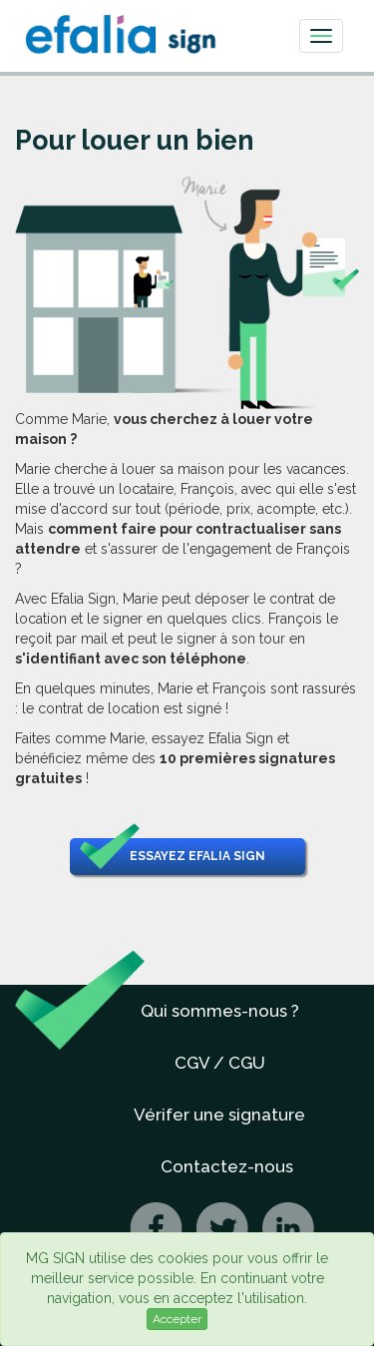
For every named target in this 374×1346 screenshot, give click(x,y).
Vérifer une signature (219, 1114)
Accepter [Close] (177, 1319)
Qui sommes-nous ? (220, 1011)
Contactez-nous (227, 1166)
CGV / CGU (220, 1063)
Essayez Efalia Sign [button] (172, 856)
